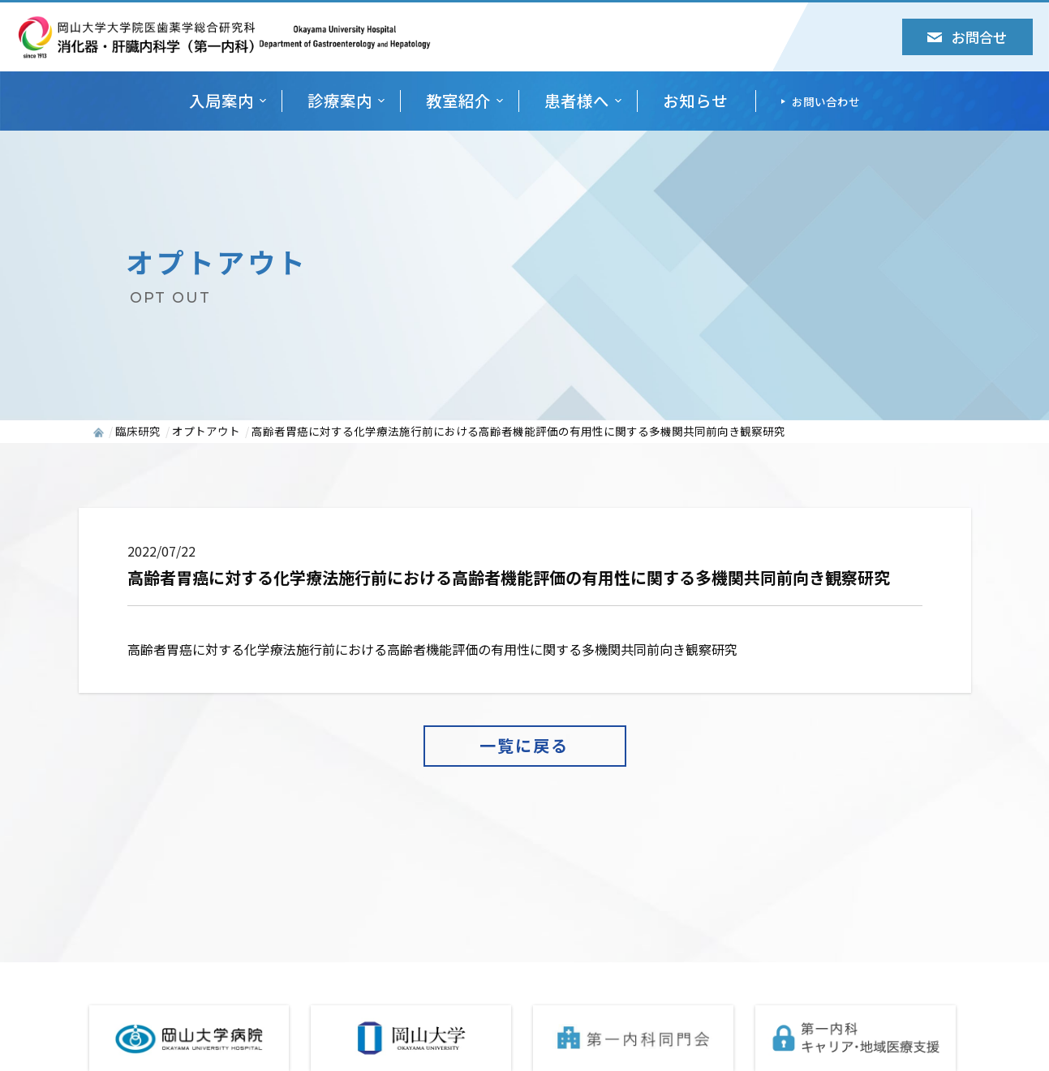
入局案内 (221, 101)
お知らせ (695, 101)
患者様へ (576, 101)
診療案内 (339, 101)
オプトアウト (206, 431)
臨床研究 (138, 431)
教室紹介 (458, 101)
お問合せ (967, 37)
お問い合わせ (826, 101)
